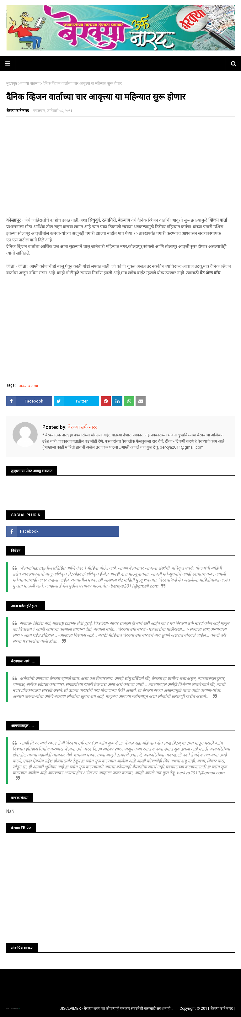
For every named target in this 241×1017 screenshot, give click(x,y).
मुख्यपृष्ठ (11, 83)
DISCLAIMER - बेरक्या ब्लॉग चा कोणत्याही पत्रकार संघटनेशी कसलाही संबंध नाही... (116, 1008)
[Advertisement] (120, 167)
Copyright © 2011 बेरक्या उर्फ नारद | (207, 1008)
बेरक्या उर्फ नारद (18, 110)
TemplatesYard (13, 1008)
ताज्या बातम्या (30, 83)
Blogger (19, 1008)
